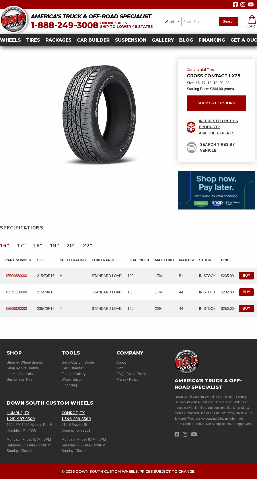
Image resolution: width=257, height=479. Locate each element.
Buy (246, 275)
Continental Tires (201, 70)
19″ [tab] (54, 245)
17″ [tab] (21, 245)
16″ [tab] (5, 245)
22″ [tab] (88, 245)
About (121, 362)
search (229, 21)
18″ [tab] (38, 245)
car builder (93, 40)
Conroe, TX (73, 413)
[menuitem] (11, 40)
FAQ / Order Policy (131, 374)
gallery (163, 40)
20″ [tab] (71, 245)
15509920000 (16, 308)
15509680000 (16, 276)
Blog (186, 40)
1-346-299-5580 (76, 419)
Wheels (10, 40)
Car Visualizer (73, 368)
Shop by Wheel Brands (25, 362)
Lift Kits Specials (20, 374)
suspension (130, 40)
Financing (212, 40)
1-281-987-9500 (21, 419)
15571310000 (16, 292)
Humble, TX (18, 413)
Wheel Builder (73, 379)
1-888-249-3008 (64, 25)
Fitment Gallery (74, 374)
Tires (33, 40)
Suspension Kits (19, 379)
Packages (58, 40)
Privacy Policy (128, 379)
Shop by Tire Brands (23, 368)
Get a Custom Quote (78, 362)
